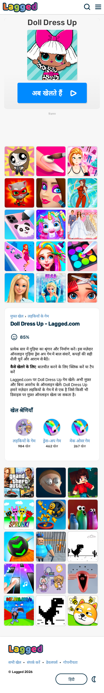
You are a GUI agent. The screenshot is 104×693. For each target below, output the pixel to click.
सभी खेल (14, 662)
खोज (87, 7)
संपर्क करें (33, 662)
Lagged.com (26, 649)
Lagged (21, 7)
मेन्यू (98, 7)
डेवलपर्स (51, 662)
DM (94, 679)
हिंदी (72, 679)
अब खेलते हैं (47, 93)
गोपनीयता (70, 662)
